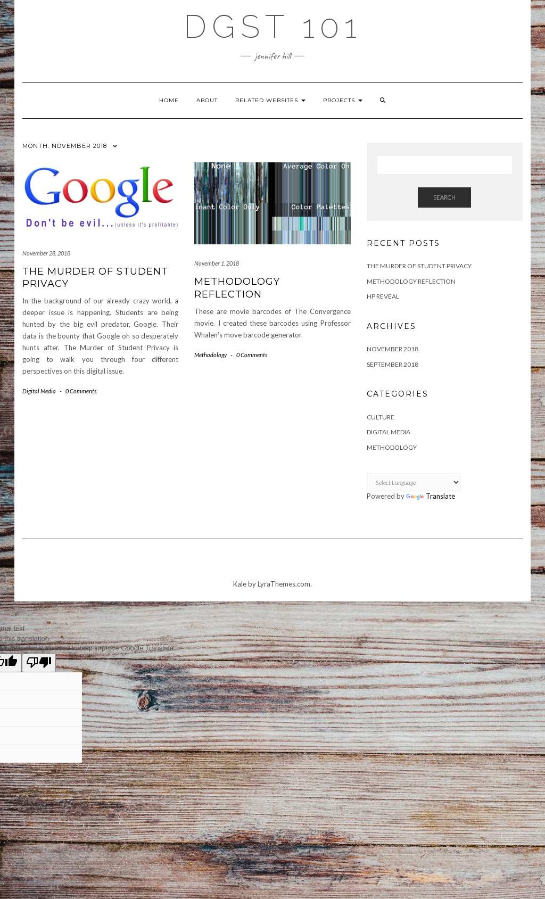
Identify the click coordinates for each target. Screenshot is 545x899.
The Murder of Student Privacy (419, 266)
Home (169, 100)
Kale (239, 584)
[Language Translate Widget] (414, 482)
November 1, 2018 (216, 263)
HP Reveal (383, 296)
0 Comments (80, 390)
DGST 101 (273, 26)
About (207, 100)
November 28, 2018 (46, 253)
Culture (380, 417)
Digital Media (39, 390)
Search (444, 197)
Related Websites (270, 100)
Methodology (210, 354)
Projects (342, 100)
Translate (430, 496)
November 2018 (392, 349)
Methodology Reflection (237, 288)
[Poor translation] (39, 663)
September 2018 (392, 364)
